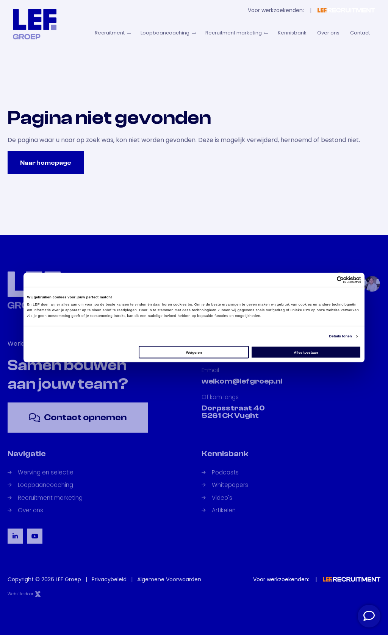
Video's (217, 505)
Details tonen (340, 336)
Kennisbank (292, 32)
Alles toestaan (306, 352)
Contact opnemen (78, 425)
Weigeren (194, 352)
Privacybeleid (109, 579)
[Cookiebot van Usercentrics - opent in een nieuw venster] (328, 279)
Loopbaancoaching (168, 32)
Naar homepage (45, 162)
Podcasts (220, 480)
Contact (360, 32)
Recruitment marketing (236, 32)
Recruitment (112, 32)
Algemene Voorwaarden (169, 579)
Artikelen (219, 518)
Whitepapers (225, 492)
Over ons (328, 32)
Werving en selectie (41, 480)
